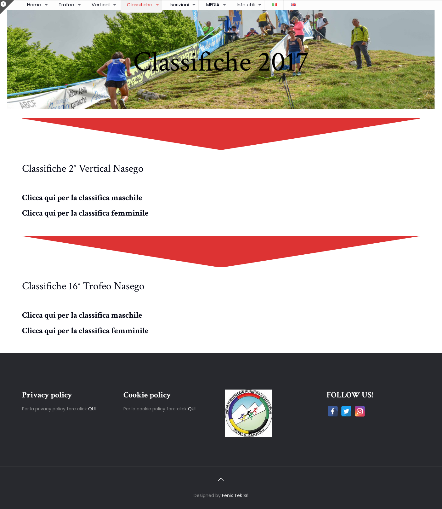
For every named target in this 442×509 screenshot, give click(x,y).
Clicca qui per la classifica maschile (82, 197)
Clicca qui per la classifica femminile (85, 213)
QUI (92, 409)
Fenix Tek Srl (235, 495)
